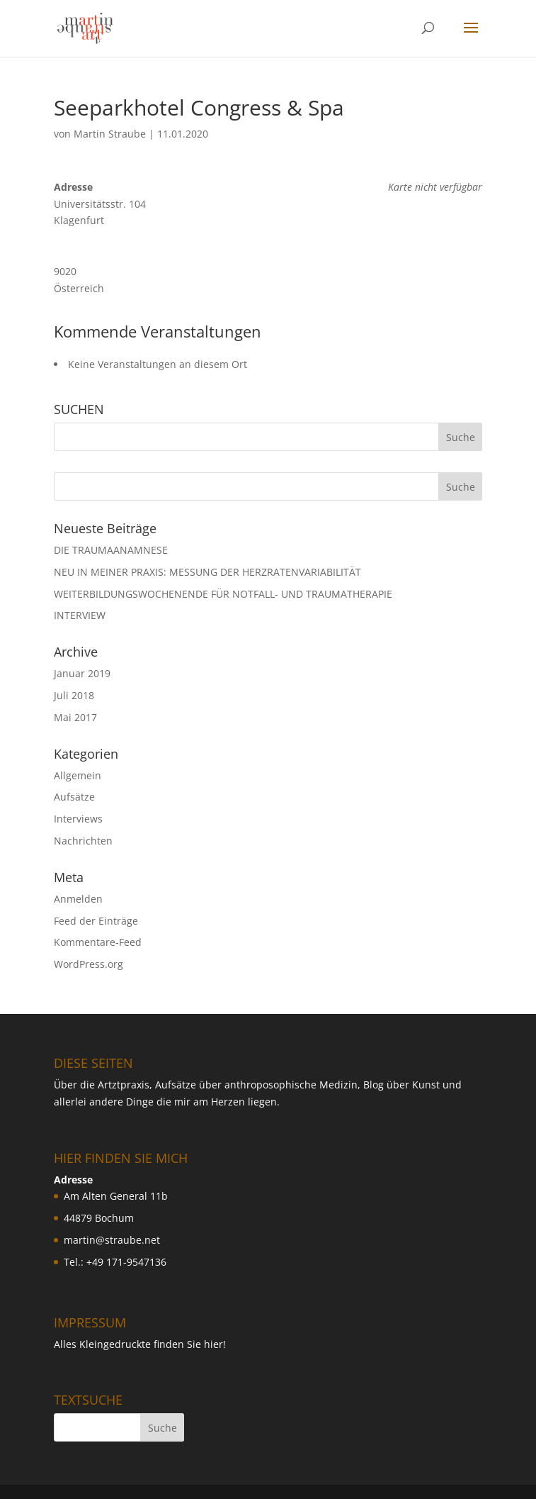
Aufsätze (74, 796)
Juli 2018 (74, 695)
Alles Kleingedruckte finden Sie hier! (140, 1344)
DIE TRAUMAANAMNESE (111, 550)
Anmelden (78, 898)
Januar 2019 (82, 673)
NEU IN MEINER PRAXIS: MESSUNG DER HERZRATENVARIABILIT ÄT (207, 572)
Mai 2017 (75, 717)
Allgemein (77, 775)
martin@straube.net (112, 1240)
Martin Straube (110, 133)
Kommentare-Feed (98, 942)
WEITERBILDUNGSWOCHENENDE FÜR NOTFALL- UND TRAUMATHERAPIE (223, 594)
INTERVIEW (80, 615)
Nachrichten (83, 840)
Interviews (78, 818)
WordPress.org (88, 964)
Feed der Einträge (96, 920)
